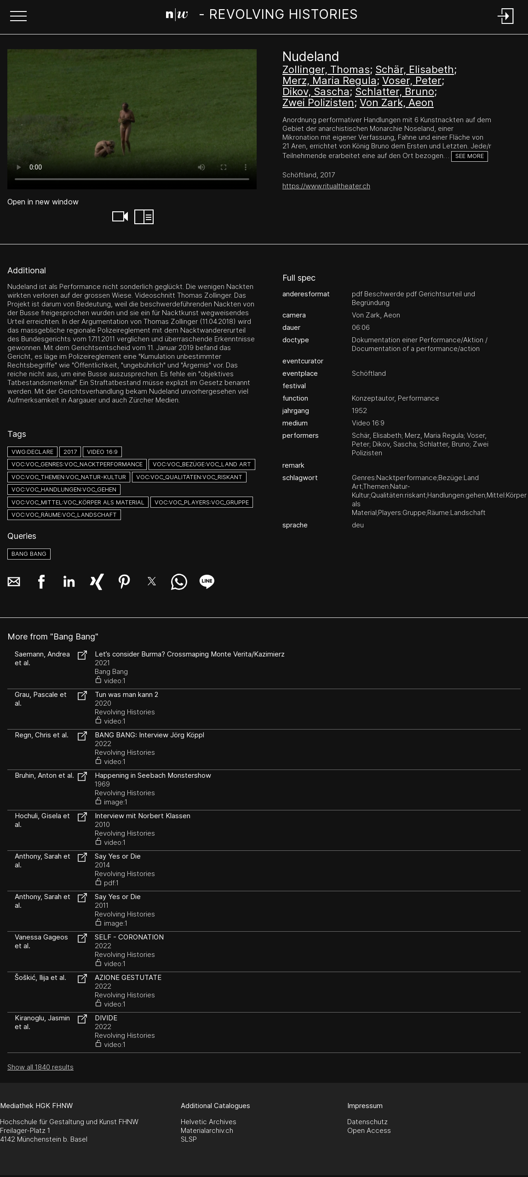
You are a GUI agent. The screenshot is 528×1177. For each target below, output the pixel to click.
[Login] (506, 24)
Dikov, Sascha (316, 91)
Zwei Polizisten (318, 102)
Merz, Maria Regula (329, 80)
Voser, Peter (412, 80)
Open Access (369, 1130)
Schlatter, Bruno (394, 91)
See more (469, 156)
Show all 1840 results (40, 1067)
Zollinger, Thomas (326, 69)
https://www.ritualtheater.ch (326, 185)
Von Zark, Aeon (397, 102)
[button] (18, 17)
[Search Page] (262, 16)
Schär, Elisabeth (414, 69)
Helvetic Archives (208, 1121)
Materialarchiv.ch (207, 1130)
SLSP (189, 1139)
